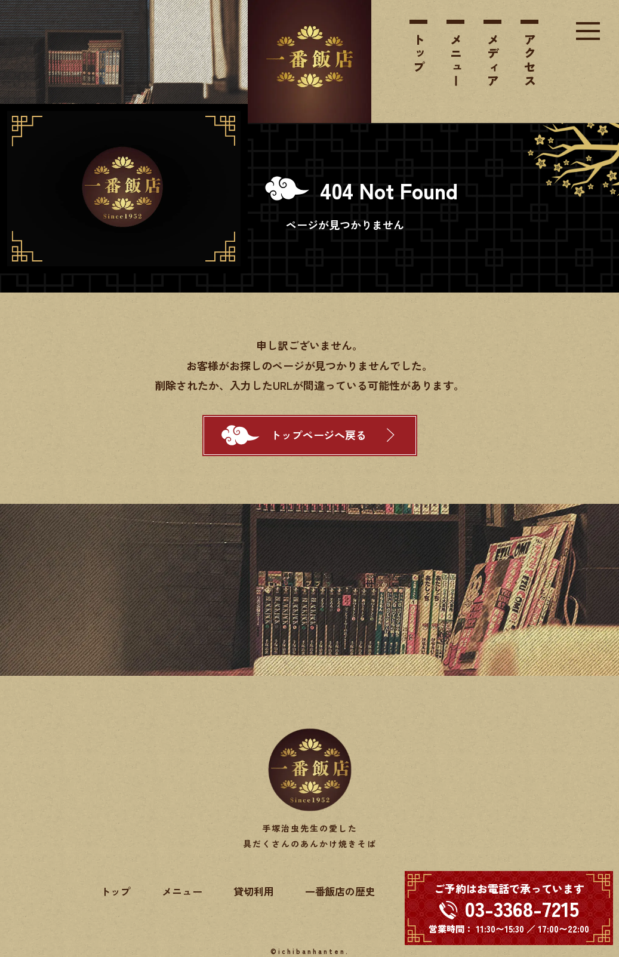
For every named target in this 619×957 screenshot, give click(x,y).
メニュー (455, 60)
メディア (492, 60)
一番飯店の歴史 (340, 891)
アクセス (529, 60)
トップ (418, 54)
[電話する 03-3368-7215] (509, 908)
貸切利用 (253, 891)
